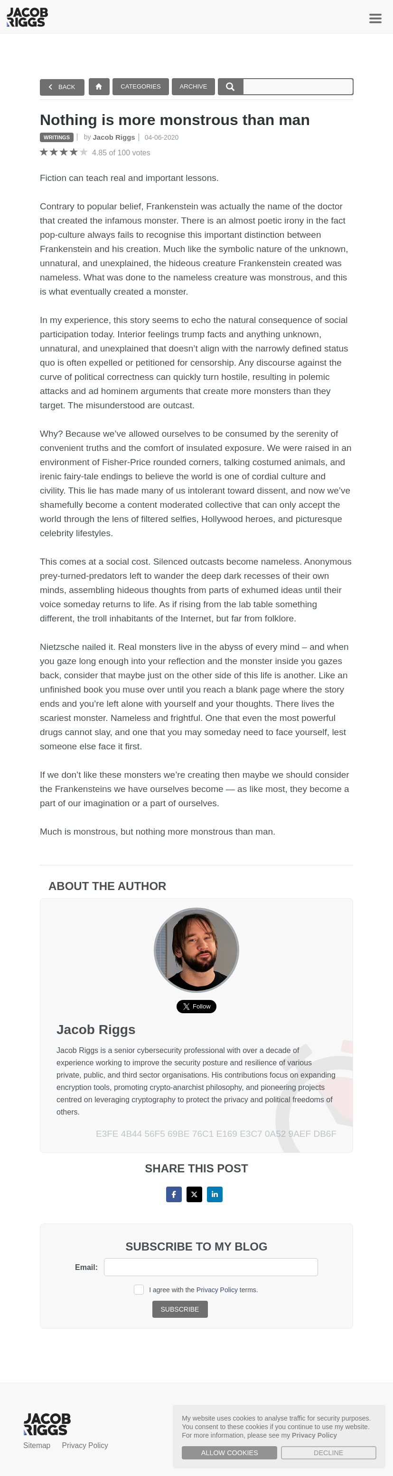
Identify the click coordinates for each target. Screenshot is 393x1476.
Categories (140, 86)
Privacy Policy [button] (314, 1435)
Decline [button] (328, 1453)
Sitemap (36, 1445)
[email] (211, 1267)
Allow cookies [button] (229, 1453)
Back (61, 86)
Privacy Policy (217, 1290)
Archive (193, 86)
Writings (57, 137)
